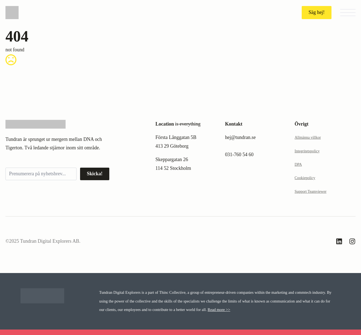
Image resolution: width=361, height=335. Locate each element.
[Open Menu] (348, 12)
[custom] (339, 241)
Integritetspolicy (307, 151)
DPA (298, 164)
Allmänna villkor (308, 137)
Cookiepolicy (305, 178)
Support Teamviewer (311, 191)
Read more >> (219, 309)
